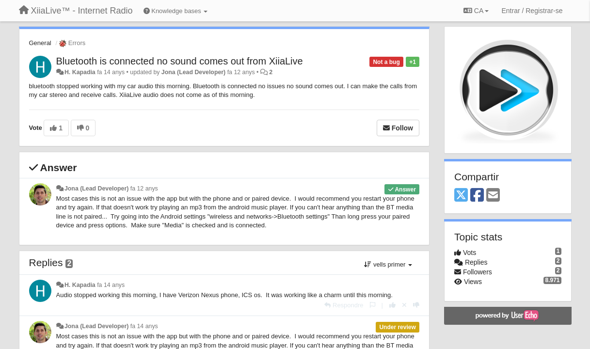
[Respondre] (343, 305)
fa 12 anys (144, 188)
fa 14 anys (111, 285)
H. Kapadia (80, 72)
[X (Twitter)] (461, 195)
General (40, 43)
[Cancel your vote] (404, 305)
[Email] (493, 195)
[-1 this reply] (416, 305)
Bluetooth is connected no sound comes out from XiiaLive (179, 61)
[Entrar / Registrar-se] (531, 10)
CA (476, 11)
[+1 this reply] (392, 305)
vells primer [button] (388, 264)
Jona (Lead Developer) (193, 72)
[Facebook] (477, 195)
